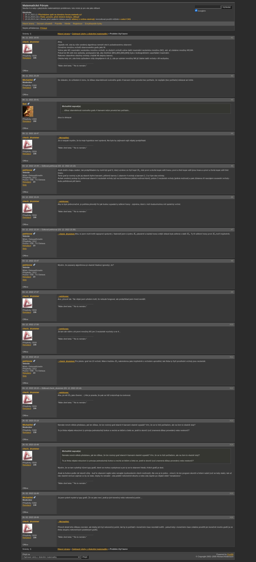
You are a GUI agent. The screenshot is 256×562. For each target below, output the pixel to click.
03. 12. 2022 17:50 (30, 324)
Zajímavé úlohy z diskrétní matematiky (90, 34)
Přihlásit (43, 28)
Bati (25, 104)
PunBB (230, 554)
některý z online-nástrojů (83, 19)
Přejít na (56, 556)
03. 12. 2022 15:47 (30, 261)
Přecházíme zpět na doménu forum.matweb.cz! (60, 14)
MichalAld (28, 80)
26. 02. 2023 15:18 (30, 421)
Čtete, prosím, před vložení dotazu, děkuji (59, 17)
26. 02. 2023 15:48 (30, 444)
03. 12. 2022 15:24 (30, 197)
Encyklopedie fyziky (93, 24)
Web (24, 185)
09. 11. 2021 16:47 (30, 133)
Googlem (200, 10)
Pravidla (58, 24)
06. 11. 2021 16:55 (30, 38)
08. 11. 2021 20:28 (30, 76)
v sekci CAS (125, 19)
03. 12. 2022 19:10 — (51, 388)
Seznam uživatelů (44, 24)
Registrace (77, 24)
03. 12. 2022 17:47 (30, 292)
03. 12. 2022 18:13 (30, 357)
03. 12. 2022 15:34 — (49, 229)
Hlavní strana (28, 24)
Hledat (67, 24)
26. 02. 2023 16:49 (30, 493)
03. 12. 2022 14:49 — (49, 166)
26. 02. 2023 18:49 (30, 517)
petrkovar (27, 170)
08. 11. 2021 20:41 (30, 100)
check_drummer (31, 42)
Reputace (27, 58)
